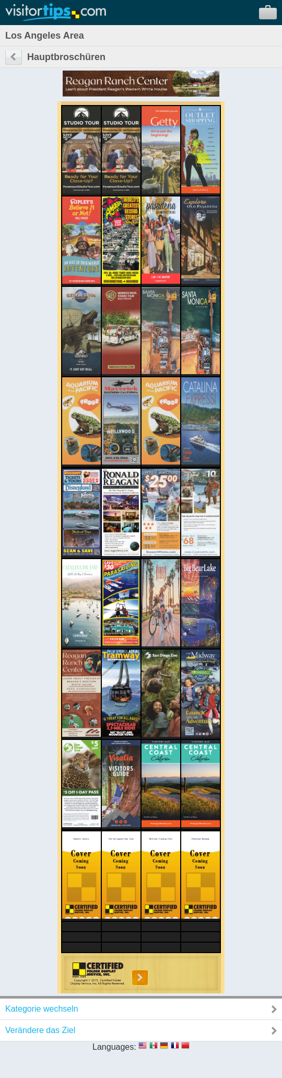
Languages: (114, 1046)
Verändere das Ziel (40, 1030)
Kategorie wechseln (41, 1008)
